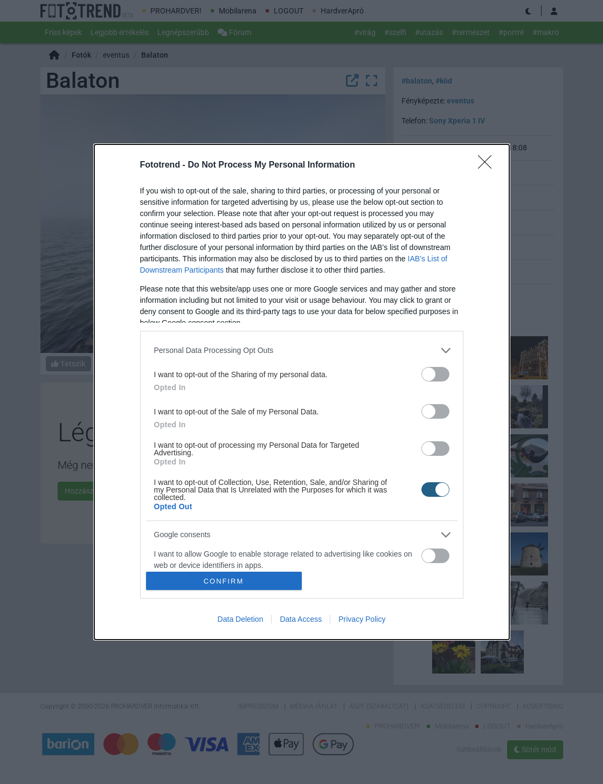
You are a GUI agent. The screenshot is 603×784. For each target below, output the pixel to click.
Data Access (301, 619)
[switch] (435, 374)
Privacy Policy (361, 619)
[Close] (488, 165)
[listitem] (301, 350)
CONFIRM (224, 581)
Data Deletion (241, 619)
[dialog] (301, 392)
